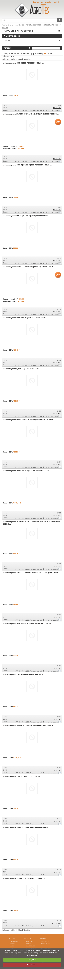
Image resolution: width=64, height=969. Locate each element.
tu (36, 955)
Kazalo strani (45, 943)
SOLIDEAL (57, 108)
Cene (12, 946)
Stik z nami (45, 941)
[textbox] (29, 20)
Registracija (46, 2)
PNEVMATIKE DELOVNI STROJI (32, 31)
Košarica (57, 2)
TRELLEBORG (56, 923)
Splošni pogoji (31, 948)
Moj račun (29, 941)
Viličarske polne (13, 36)
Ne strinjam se (32, 965)
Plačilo (12, 948)
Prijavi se (35, 2)
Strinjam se (32, 960)
